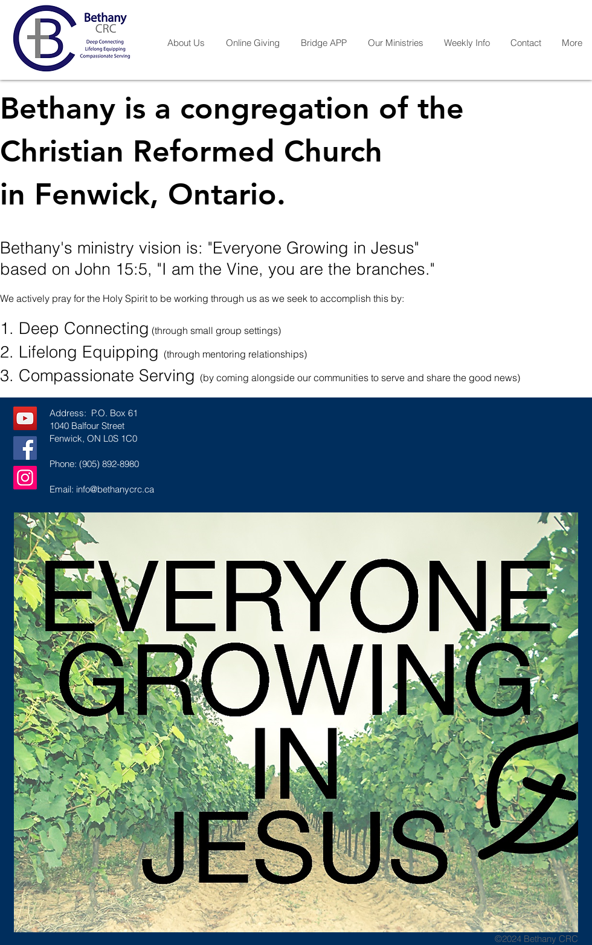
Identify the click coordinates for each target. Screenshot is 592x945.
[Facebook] (25, 448)
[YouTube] (25, 418)
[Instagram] (25, 477)
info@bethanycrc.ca (115, 489)
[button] (186, 43)
